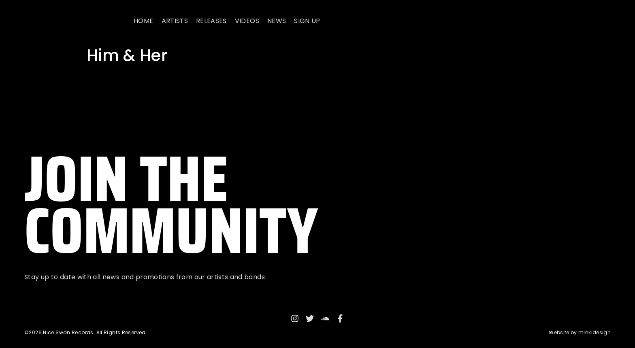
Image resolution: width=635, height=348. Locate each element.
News (276, 20)
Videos (247, 20)
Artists (175, 20)
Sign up (307, 20)
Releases (211, 20)
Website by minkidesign (580, 332)
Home (143, 20)
